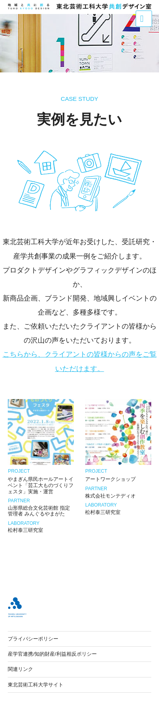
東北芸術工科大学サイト (35, 685)
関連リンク (20, 669)
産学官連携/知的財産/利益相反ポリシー (52, 654)
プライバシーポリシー (33, 639)
